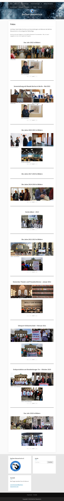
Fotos (34, 7)
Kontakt (40, 7)
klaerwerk (21, 7)
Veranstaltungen (25, 3)
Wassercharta (13, 7)
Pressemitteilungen (35, 3)
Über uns (16, 3)
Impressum (29, 495)
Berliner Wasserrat (48, 3)
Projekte (27, 7)
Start (11, 3)
